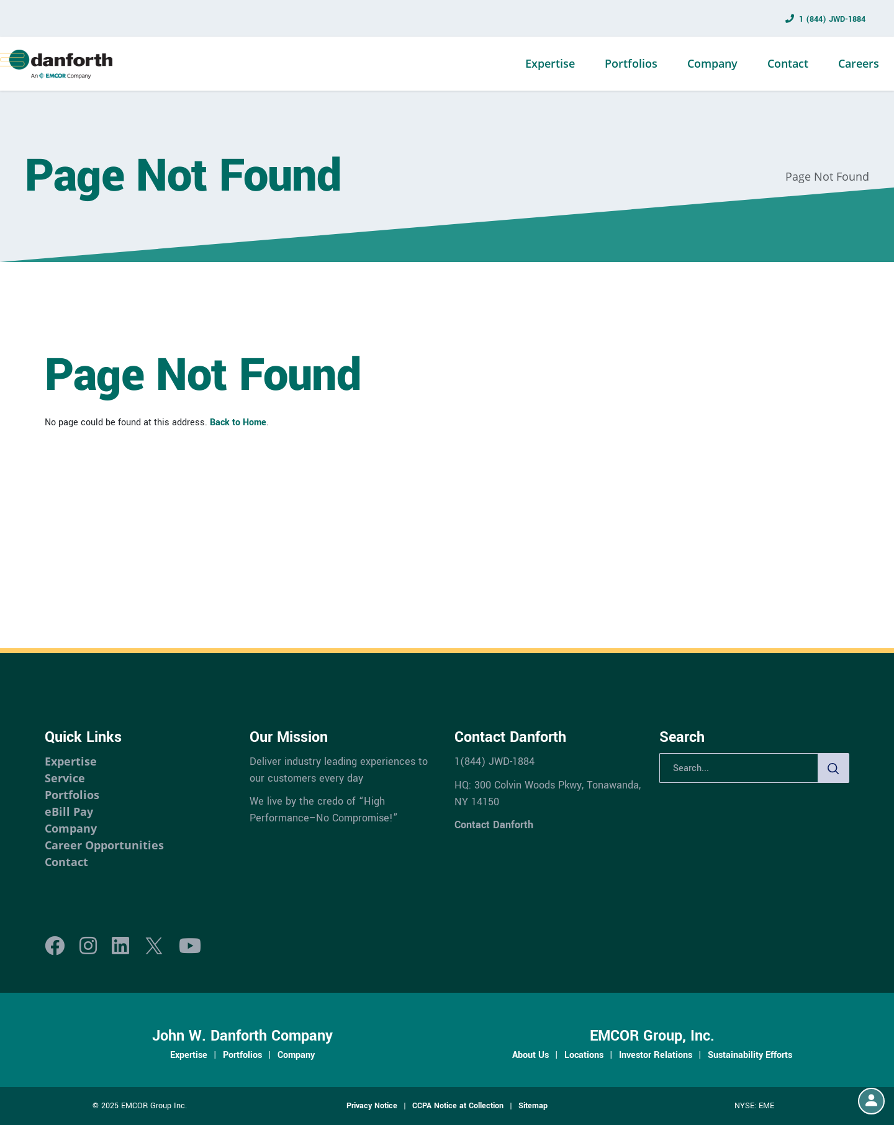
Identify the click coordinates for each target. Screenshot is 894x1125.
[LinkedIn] (120, 946)
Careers (858, 63)
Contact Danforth (493, 825)
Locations (583, 1055)
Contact (787, 63)
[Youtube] (190, 946)
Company (712, 63)
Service (65, 777)
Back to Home (238, 422)
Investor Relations (655, 1055)
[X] (154, 946)
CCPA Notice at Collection (457, 1105)
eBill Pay (69, 811)
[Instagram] (88, 946)
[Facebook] (55, 946)
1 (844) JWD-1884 (832, 19)
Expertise (550, 63)
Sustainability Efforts (750, 1055)
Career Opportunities (104, 845)
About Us (530, 1055)
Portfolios (631, 63)
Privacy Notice (371, 1105)
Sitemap (533, 1105)
